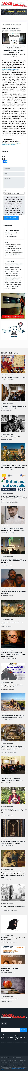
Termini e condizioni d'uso (6, 1062)
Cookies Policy (22, 1062)
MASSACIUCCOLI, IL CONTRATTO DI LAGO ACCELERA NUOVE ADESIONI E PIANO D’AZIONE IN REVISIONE (13, 561)
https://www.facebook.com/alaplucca (11, 143)
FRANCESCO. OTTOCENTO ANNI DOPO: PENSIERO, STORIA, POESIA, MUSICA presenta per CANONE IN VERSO (13, 654)
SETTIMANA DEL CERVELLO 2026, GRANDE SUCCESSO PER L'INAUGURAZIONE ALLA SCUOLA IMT (14, 498)
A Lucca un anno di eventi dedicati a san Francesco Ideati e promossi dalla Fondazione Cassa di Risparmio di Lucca (13, 748)
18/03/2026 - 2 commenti (7, 375)
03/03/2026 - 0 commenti (7, 903)
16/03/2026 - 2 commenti (7, 526)
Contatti (9, 1060)
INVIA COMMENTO (11, 218)
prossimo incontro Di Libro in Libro (10, 999)
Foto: (4, 190)
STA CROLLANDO (9, 262)
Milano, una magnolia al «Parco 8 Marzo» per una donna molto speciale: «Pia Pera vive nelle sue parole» (14, 811)
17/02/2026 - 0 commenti (7, 935)
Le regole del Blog (21, 1060)
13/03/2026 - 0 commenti (7, 682)
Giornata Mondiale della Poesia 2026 (10, 437)
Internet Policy (15, 1062)
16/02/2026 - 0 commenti (7, 966)
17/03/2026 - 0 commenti (7, 463)
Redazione (5, 151)
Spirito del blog (4, 1060)
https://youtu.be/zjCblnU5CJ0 (9, 144)
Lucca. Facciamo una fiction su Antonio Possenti (13, 377)
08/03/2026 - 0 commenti (7, 806)
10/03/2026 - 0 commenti (7, 713)
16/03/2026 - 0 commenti (7, 556)
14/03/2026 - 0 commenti (7, 619)
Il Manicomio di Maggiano (12, 231)
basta (6, 242)
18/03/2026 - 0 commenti (7, 403)
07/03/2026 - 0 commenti (7, 839)
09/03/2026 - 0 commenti (7, 776)
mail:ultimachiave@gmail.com (10, 69)
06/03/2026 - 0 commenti (7, 869)
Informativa (14, 1060)
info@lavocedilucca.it (16, 1068)
